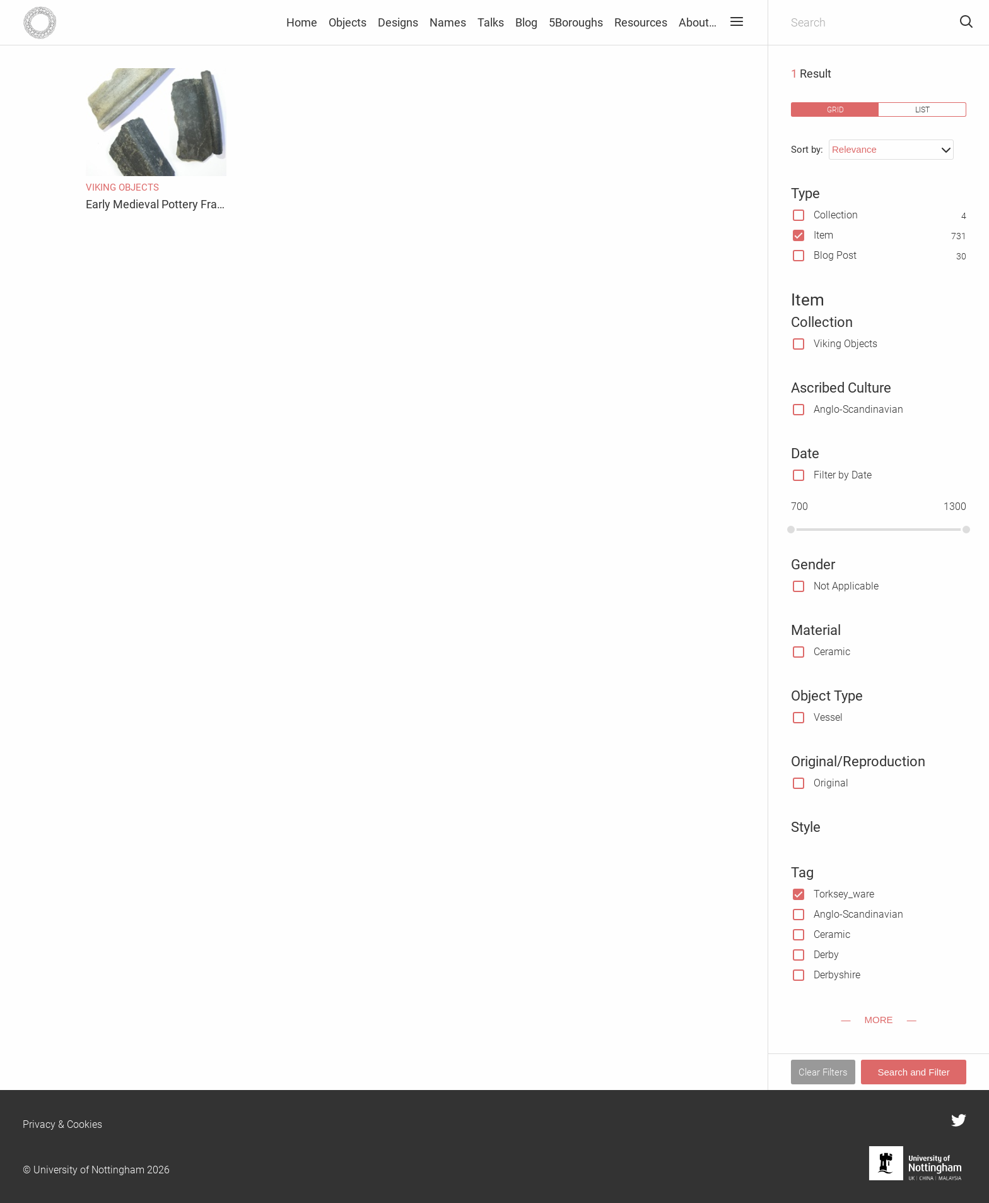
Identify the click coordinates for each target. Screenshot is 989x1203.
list (922, 109)
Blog (526, 22)
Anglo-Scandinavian (858, 409)
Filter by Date (843, 475)
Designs (398, 22)
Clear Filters (823, 1072)
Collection (836, 215)
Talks (490, 22)
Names (448, 22)
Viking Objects (845, 344)
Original (831, 783)
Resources (640, 22)
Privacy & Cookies (62, 1124)
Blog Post (835, 255)
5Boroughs (576, 22)
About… (698, 22)
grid (835, 109)
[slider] (791, 529)
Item (823, 235)
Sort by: (807, 149)
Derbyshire (837, 975)
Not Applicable (846, 586)
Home (301, 22)
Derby (826, 955)
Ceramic (832, 652)
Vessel (828, 717)
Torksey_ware (844, 894)
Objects (347, 22)
